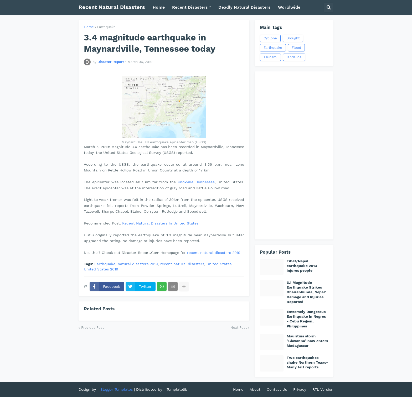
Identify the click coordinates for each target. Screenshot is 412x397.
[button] (328, 7)
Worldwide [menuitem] (289, 7)
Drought (293, 38)
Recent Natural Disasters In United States (160, 223)
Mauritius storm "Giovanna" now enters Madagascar (307, 341)
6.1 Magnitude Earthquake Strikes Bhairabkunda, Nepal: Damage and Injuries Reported (306, 292)
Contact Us (277, 389)
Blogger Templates (116, 389)
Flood (296, 48)
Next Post (238, 327)
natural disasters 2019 (138, 264)
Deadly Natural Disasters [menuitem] (244, 7)
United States (219, 264)
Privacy (299, 389)
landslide (294, 57)
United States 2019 (101, 269)
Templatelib (177, 389)
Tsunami (270, 57)
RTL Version (322, 389)
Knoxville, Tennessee (196, 182)
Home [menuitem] (159, 7)
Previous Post (92, 327)
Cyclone (270, 38)
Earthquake (106, 27)
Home (89, 27)
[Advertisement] (294, 155)
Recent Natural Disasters (112, 7)
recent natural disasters (182, 264)
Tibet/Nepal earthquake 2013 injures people (302, 266)
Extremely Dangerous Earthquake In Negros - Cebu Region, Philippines (306, 319)
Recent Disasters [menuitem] (190, 7)
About (255, 389)
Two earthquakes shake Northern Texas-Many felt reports (307, 362)
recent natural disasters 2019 (213, 252)
